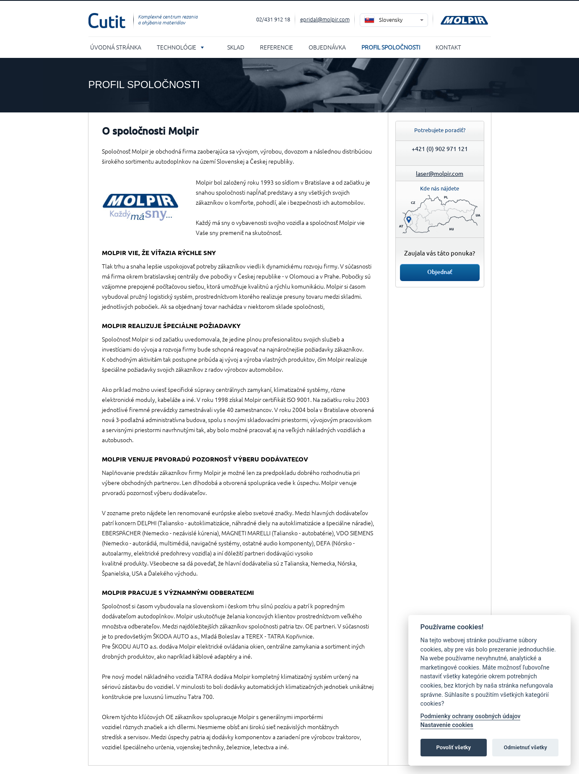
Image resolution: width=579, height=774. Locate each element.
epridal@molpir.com (325, 19)
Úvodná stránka (115, 47)
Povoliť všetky (453, 747)
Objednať (439, 272)
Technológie (176, 47)
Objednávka (327, 47)
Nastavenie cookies (447, 725)
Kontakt (448, 47)
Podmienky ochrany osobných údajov (471, 716)
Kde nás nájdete (439, 188)
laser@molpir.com (439, 173)
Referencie (276, 47)
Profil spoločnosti (390, 47)
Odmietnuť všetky (525, 747)
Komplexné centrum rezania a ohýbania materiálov (167, 19)
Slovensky (390, 19)
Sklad (235, 47)
